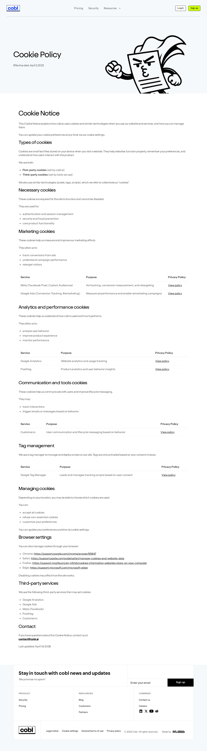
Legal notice (52, 730)
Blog (81, 699)
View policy (175, 285)
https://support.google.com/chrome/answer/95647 (65, 553)
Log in (180, 8)
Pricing (78, 8)
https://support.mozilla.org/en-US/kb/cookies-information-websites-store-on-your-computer (89, 563)
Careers (143, 705)
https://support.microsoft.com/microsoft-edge (59, 567)
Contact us (144, 699)
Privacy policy (114, 730)
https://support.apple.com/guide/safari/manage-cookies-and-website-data (77, 558)
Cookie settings (70, 730)
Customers (85, 705)
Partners (83, 712)
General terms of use (92, 730)
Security (93, 8)
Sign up (194, 8)
